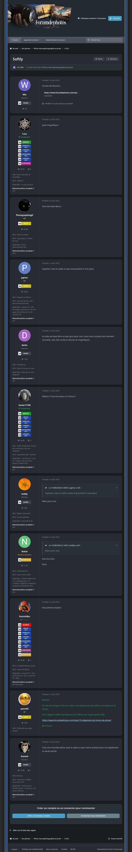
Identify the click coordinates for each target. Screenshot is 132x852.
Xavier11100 (25, 405)
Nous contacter (52, 849)
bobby (25, 494)
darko (24, 345)
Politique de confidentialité (32, 849)
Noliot (25, 551)
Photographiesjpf (24, 215)
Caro (24, 134)
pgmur (24, 277)
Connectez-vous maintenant (93, 816)
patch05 (24, 708)
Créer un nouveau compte (38, 816)
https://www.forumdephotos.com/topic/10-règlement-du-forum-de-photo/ (76, 720)
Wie (22, 67)
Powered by (109, 849)
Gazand (24, 756)
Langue (15, 849)
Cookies (64, 849)
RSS (73, 849)
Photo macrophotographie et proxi (57, 67)
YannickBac (24, 616)
